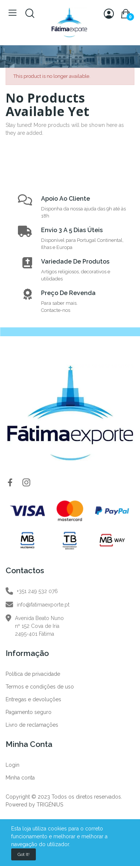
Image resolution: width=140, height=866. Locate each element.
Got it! (23, 854)
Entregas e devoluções (33, 699)
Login (12, 765)
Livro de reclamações (32, 725)
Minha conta (20, 778)
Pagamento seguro (29, 712)
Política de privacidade (33, 674)
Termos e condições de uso (40, 687)
